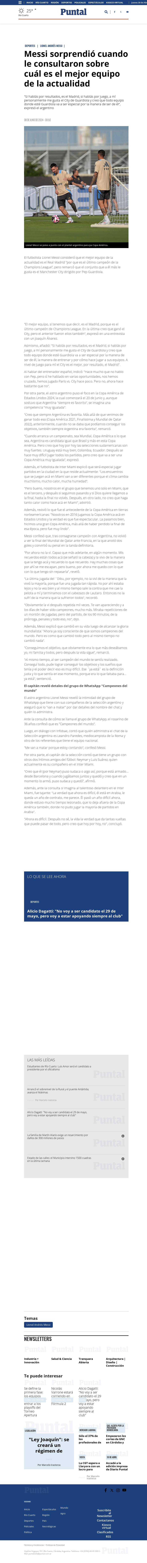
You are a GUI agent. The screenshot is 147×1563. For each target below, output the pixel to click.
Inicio (29, 3)
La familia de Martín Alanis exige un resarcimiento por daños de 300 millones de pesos (57, 1136)
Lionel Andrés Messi (38, 1325)
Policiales (80, 3)
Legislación (30, 1431)
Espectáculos (96, 3)
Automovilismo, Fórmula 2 (64, 1400)
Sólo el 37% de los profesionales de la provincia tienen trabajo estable (90, 1444)
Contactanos (105, 1520)
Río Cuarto (42, 3)
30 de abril (112, 1457)
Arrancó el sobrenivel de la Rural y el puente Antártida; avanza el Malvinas (58, 1090)
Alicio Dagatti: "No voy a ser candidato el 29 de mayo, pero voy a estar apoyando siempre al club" (75, 913)
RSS (108, 1536)
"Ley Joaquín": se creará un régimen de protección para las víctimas (49, 1450)
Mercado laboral (88, 1430)
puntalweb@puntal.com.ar (40, 1553)
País (44, 1520)
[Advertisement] (103, 296)
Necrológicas (49, 1526)
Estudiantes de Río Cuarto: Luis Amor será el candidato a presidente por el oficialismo (59, 1068)
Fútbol (83, 1400)
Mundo (64, 1507)
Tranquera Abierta (86, 1360)
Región (55, 3)
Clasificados (105, 1532)
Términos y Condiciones (34, 1545)
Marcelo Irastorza (47, 1100)
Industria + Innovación (31, 1360)
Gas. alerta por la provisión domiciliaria (115, 1428)
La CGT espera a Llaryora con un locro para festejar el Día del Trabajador (89, 1469)
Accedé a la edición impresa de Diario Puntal (117, 1466)
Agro (62, 1513)
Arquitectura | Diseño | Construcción (115, 1362)
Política (28, 1532)
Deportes (66, 3)
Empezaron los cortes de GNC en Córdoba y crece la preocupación (116, 1442)
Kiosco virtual (106, 1526)
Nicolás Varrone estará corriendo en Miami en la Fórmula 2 (62, 1396)
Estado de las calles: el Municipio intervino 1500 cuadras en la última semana (59, 1159)
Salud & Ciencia (61, 1359)
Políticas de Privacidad (55, 1545)
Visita (82, 1457)
